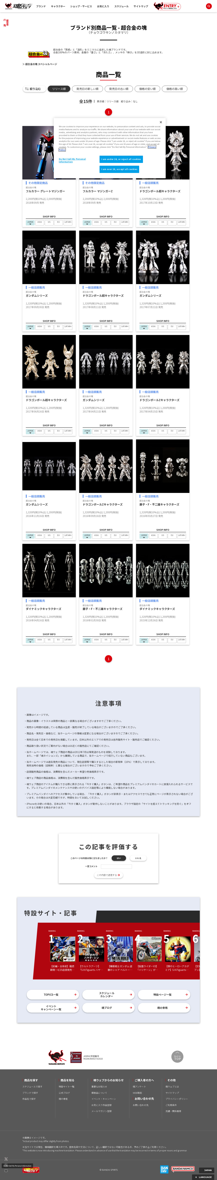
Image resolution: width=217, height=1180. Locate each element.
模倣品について (99, 1092)
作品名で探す (29, 1098)
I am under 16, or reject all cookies (121, 159)
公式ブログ (64, 1092)
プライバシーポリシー (177, 1098)
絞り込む (35, 89)
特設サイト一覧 (66, 1086)
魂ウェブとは (172, 1086)
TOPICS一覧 (51, 994)
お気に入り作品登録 (101, 1105)
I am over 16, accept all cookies (119, 169)
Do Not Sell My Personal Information (17, 1165)
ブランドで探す (30, 1092)
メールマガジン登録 (101, 1111)
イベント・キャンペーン (103, 1098)
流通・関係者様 (173, 1111)
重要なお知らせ (99, 1086)
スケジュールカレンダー (106, 994)
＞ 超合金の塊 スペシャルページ (39, 64)
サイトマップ (141, 6)
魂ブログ (107, 1007)
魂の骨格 (162, 1007)
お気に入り (103, 6)
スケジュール (121, 6)
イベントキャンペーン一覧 (51, 1007)
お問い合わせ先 (140, 1105)
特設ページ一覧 (162, 994)
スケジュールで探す (32, 1086)
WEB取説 (137, 1092)
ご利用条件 (171, 1105)
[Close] (161, 122)
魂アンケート (139, 1086)
